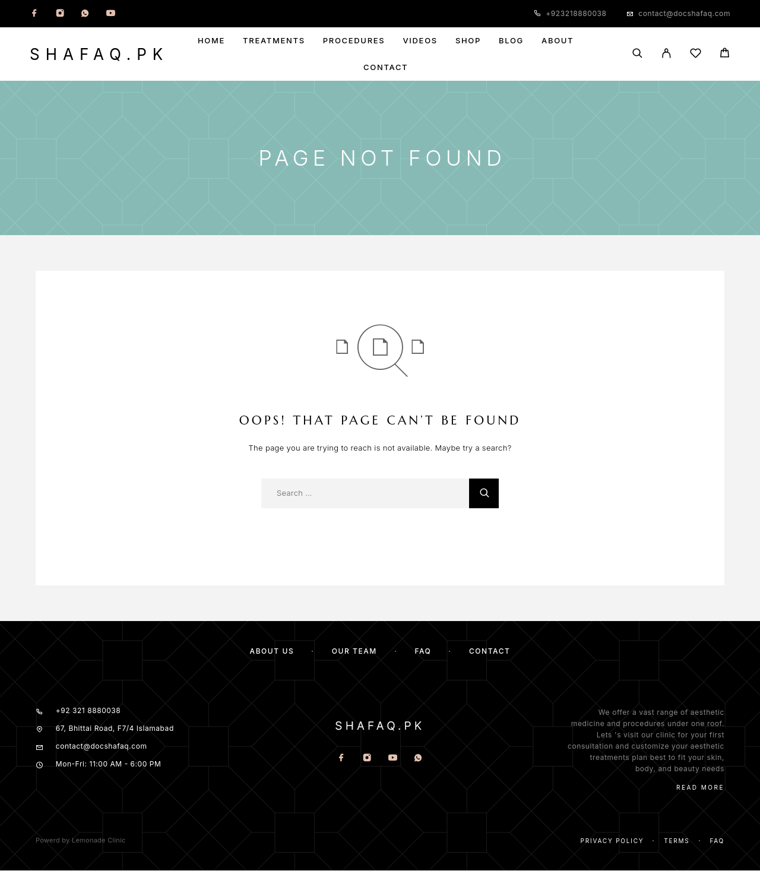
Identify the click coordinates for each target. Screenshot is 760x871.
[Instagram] (60, 13)
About (558, 40)
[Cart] (724, 54)
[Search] (637, 54)
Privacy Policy (612, 840)
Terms (676, 840)
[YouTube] (110, 13)
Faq (717, 840)
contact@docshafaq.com (684, 13)
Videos (420, 40)
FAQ (422, 651)
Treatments (274, 40)
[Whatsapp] (85, 13)
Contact (385, 67)
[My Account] (666, 54)
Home (211, 40)
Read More (700, 787)
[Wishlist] (695, 55)
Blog (511, 40)
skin (714, 757)
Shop (468, 40)
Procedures (354, 40)
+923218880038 (576, 13)
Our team (354, 651)
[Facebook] (34, 13)
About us (272, 651)
